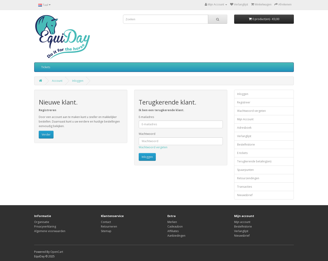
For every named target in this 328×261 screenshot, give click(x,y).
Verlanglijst (244, 136)
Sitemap (106, 231)
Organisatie (41, 222)
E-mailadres (146, 117)
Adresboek (244, 128)
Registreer (243, 102)
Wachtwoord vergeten (153, 147)
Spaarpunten (245, 170)
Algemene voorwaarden (49, 231)
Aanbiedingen (176, 236)
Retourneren (109, 226)
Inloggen (77, 81)
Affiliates (173, 231)
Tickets (45, 67)
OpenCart (56, 252)
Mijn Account (245, 119)
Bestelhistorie (246, 144)
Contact (106, 222)
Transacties (244, 187)
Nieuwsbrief (245, 195)
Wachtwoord (147, 134)
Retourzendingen (248, 178)
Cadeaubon (175, 226)
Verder (46, 134)
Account (57, 81)
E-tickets (242, 153)
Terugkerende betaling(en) (254, 161)
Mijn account (242, 222)
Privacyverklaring (45, 226)
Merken (172, 222)
